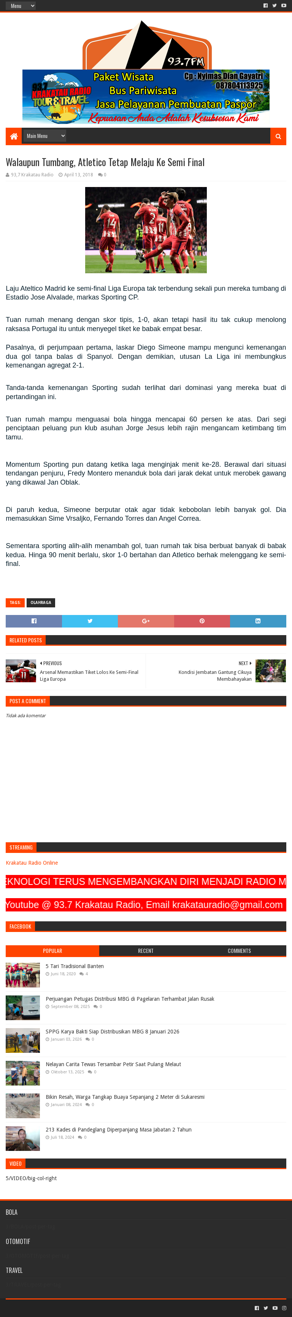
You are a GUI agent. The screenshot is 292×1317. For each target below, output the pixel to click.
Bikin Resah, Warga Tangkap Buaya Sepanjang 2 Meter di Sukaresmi (125, 1097)
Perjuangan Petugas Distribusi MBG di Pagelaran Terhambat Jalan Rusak (130, 999)
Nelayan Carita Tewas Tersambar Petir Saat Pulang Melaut (113, 1064)
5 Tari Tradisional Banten (75, 966)
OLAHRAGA (40, 603)
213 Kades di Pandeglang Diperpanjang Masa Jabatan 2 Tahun (119, 1130)
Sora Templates (48, 1308)
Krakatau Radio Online (32, 863)
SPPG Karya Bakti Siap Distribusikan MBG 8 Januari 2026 (112, 1032)
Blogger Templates (92, 1308)
